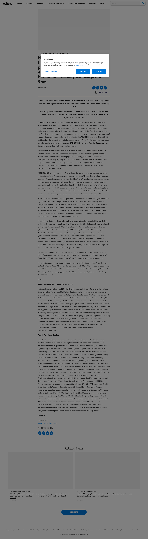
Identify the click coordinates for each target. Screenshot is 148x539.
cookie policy (79, 65)
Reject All (83, 71)
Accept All (99, 71)
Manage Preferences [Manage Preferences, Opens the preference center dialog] (51, 71)
